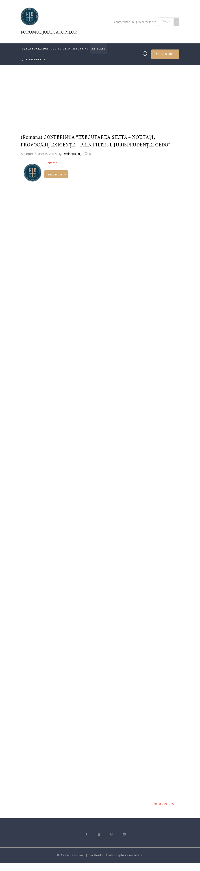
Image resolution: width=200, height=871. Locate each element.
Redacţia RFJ (70, 154)
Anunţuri (27, 154)
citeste (53, 164)
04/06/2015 (47, 154)
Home (80, 99)
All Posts (97, 99)
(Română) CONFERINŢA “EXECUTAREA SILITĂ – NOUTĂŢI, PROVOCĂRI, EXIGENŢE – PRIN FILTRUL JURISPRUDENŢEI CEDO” (97, 142)
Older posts (164, 812)
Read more (55, 175)
